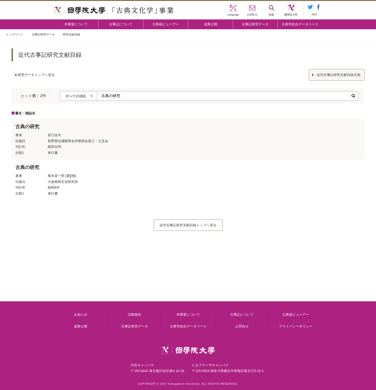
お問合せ (242, 326)
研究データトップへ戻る (36, 75)
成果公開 (210, 24)
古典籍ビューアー (165, 24)
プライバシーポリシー (295, 326)
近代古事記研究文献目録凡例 (338, 75)
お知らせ (80, 314)
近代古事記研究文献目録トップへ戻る (188, 225)
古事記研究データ (255, 24)
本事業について (76, 24)
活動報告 (134, 314)
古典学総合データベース (300, 24)
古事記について (121, 24)
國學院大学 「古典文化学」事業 (113, 10)
